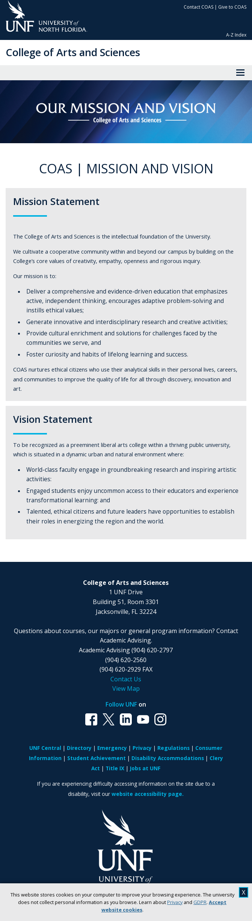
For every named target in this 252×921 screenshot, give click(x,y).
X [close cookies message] (243, 892)
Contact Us (125, 679)
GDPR (200, 902)
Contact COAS (198, 7)
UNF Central (45, 747)
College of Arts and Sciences (73, 52)
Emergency (112, 747)
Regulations (173, 747)
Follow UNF (121, 704)
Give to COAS (232, 7)
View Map (126, 688)
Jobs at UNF (145, 768)
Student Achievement (96, 758)
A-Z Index (236, 35)
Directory (79, 747)
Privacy (175, 902)
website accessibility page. (148, 793)
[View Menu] (240, 72)
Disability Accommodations (167, 758)
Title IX (115, 768)
